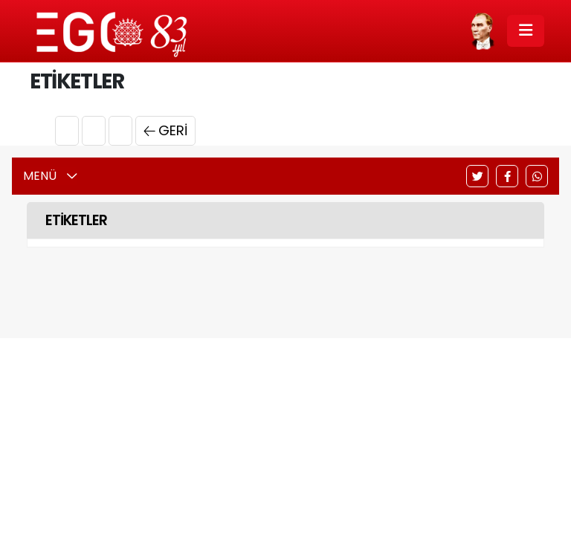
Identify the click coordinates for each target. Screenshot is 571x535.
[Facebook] (507, 176)
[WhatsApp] (537, 176)
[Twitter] (477, 176)
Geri (165, 130)
